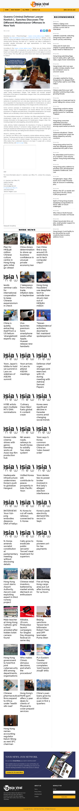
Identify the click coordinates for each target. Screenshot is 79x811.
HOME (7, 10)
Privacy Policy (38, 791)
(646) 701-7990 (20, 143)
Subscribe (64, 797)
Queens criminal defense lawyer (37, 36)
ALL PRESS (26, 10)
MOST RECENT (15, 10)
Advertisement (38, 794)
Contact (36, 796)
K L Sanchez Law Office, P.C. (12, 188)
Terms (36, 789)
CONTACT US (36, 10)
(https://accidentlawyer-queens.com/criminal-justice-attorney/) (32, 38)
